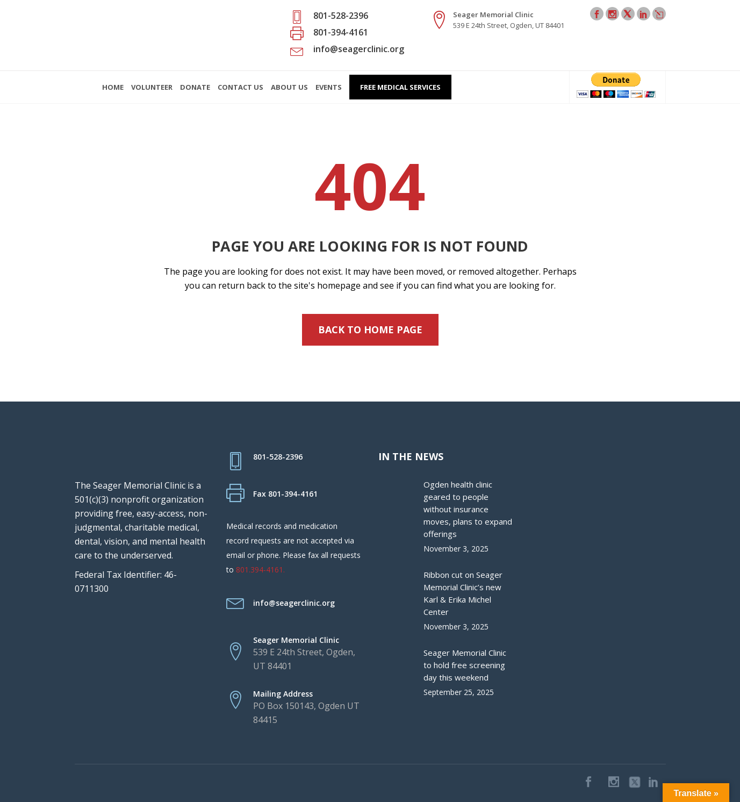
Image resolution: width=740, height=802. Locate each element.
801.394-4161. (260, 569)
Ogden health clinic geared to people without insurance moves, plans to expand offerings (467, 509)
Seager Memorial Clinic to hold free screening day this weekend (464, 665)
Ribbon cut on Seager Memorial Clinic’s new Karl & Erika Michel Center (462, 593)
